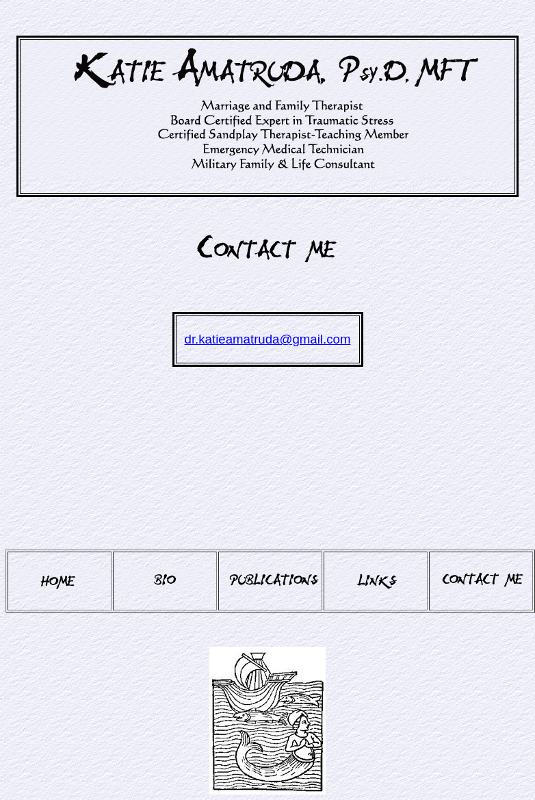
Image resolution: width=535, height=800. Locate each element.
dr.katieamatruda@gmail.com (268, 339)
